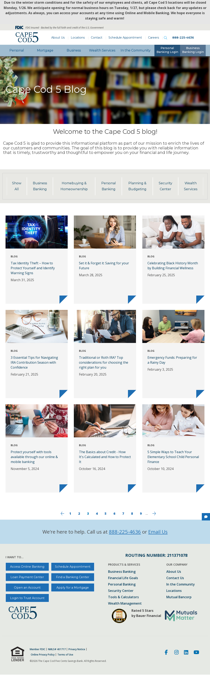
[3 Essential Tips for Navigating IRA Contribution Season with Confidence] (37, 354)
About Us (58, 37)
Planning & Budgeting (137, 186)
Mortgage (45, 50)
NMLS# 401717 (57, 649)
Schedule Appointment (125, 37)
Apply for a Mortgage (72, 587)
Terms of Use (65, 654)
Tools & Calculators (123, 597)
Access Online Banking (27, 566)
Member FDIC (37, 649)
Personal (16, 50)
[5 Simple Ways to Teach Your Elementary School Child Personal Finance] (173, 448)
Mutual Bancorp (179, 597)
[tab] (167, 50)
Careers (153, 37)
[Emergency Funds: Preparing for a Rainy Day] (173, 354)
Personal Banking (108, 186)
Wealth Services (102, 50)
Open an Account (27, 587)
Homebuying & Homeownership (74, 186)
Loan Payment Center (27, 577)
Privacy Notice (76, 649)
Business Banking (40, 186)
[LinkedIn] (186, 653)
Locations (78, 37)
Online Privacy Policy (43, 654)
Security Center (165, 186)
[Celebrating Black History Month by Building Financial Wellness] (173, 259)
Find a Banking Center (72, 577)
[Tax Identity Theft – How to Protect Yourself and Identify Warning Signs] (37, 259)
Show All (16, 186)
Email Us (158, 531)
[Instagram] (176, 653)
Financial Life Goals (123, 578)
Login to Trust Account (27, 598)
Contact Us (175, 578)
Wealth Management (125, 604)
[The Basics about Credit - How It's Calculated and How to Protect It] (105, 448)
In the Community (136, 50)
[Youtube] (196, 653)
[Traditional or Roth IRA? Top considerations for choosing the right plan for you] (105, 354)
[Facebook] (167, 653)
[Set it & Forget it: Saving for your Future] (105, 259)
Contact (96, 37)
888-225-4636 (183, 37)
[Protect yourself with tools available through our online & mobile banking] (37, 448)
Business (74, 50)
